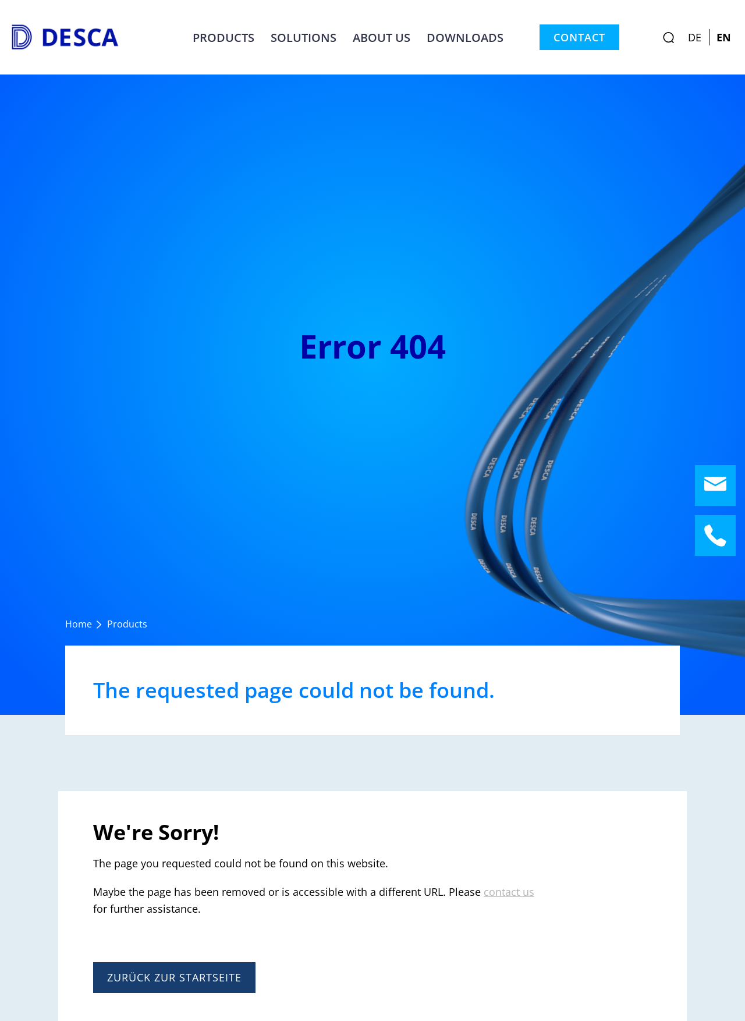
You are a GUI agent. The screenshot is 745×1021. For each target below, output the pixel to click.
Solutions (303, 37)
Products (223, 37)
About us (381, 37)
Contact (579, 37)
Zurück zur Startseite (174, 977)
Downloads (465, 37)
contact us (509, 892)
